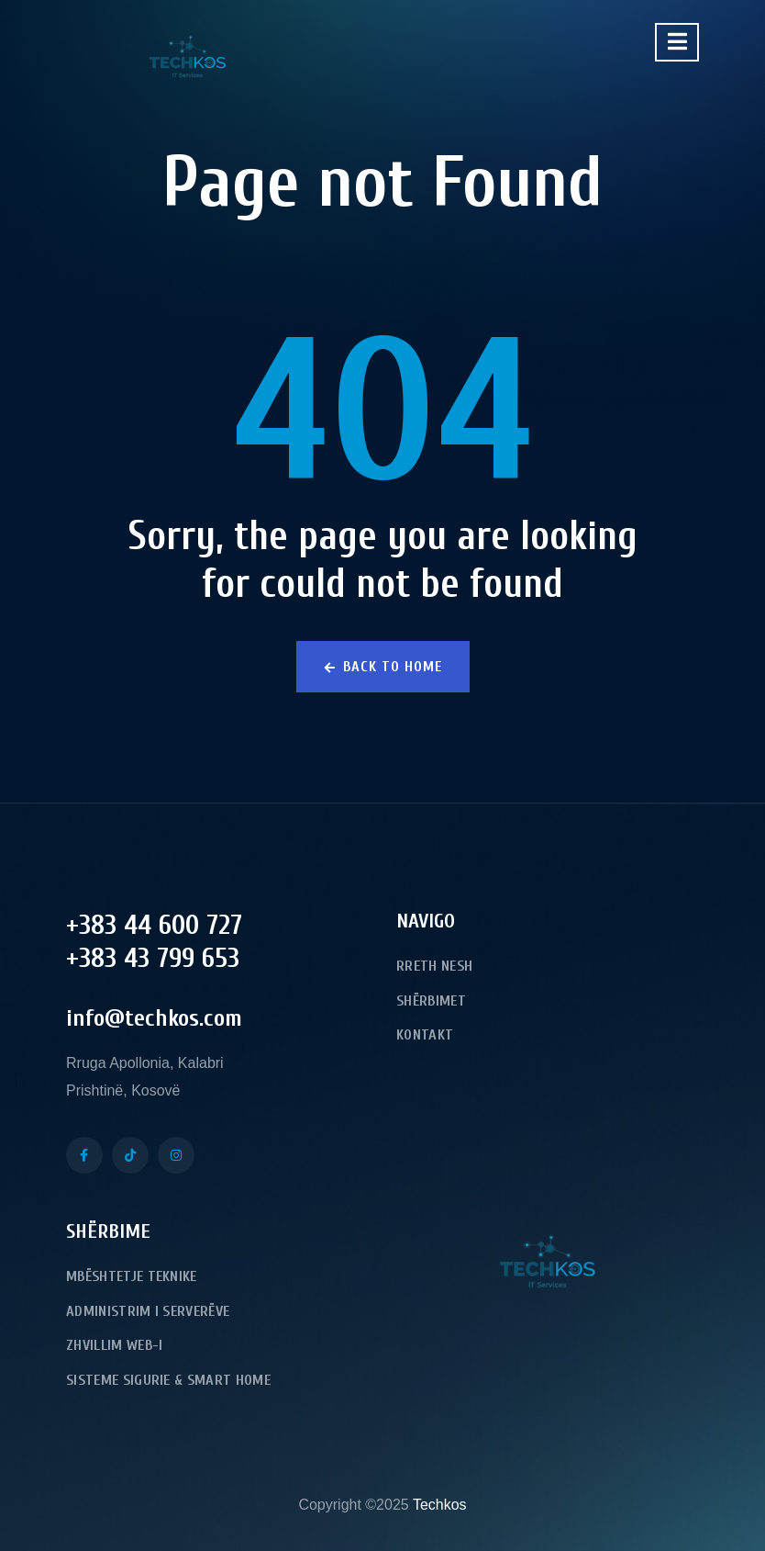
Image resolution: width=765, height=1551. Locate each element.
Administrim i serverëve (147, 1311)
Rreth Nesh (434, 966)
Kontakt (424, 1035)
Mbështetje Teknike (131, 1276)
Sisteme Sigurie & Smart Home (168, 1380)
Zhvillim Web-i (114, 1345)
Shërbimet (431, 1001)
